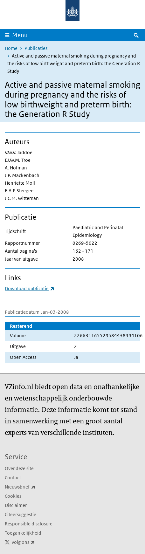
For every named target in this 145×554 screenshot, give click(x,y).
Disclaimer (16, 505)
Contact (13, 478)
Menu (20, 35)
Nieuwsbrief (34, 487)
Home (11, 48)
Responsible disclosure (28, 524)
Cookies (13, 496)
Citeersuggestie (20, 514)
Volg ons (37, 542)
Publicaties (35, 48)
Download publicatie (29, 288)
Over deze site (19, 468)
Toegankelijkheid (23, 533)
